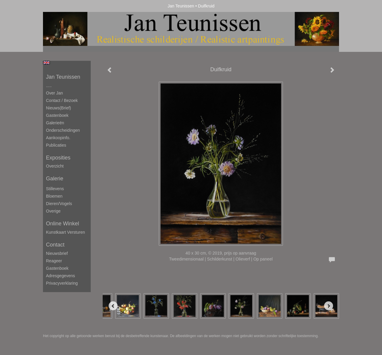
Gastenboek (57, 115)
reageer (54, 260)
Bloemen (54, 196)
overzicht (55, 166)
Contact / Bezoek (62, 100)
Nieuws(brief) (58, 108)
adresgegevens (60, 275)
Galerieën (55, 122)
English (46, 62)
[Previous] (113, 305)
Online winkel (62, 224)
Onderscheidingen (63, 130)
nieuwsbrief (57, 253)
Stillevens (55, 188)
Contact (55, 245)
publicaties (56, 145)
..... (49, 85)
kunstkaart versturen (65, 232)
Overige (53, 211)
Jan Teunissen (180, 6)
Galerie (54, 179)
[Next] (328, 305)
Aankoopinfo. (58, 137)
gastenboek (57, 268)
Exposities (58, 158)
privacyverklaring (62, 283)
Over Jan (54, 93)
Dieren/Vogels (59, 203)
